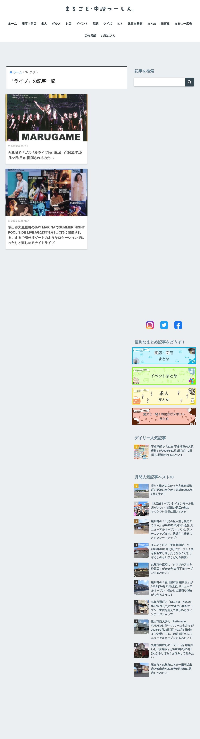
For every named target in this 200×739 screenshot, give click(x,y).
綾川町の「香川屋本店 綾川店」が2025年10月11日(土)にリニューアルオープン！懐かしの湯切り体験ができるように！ (172, 588)
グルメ (56, 23)
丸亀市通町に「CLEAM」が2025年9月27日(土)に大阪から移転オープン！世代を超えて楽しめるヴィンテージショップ (172, 608)
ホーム (12, 23)
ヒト (120, 23)
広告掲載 (90, 35)
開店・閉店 (29, 23)
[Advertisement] (100, 50)
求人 (44, 23)
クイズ (107, 23)
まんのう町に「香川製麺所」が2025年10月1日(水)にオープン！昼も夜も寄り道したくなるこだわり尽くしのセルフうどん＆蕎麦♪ (172, 551)
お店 (68, 23)
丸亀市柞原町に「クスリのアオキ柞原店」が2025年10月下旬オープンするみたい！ (172, 568)
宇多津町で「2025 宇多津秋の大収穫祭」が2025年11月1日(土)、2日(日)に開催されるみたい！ (172, 450)
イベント (82, 23)
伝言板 (165, 23)
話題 (96, 23)
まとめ (151, 23)
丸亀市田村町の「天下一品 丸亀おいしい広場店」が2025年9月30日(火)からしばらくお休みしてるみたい (172, 651)
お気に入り (108, 35)
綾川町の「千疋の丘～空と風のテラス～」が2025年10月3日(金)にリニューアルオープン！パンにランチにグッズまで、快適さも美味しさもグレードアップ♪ (172, 529)
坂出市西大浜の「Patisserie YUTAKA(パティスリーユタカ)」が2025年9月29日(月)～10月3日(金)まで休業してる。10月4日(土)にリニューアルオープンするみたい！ (172, 629)
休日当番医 (135, 23)
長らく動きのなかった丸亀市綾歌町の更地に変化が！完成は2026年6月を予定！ (172, 489)
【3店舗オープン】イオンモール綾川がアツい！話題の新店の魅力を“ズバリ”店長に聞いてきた (172, 507)
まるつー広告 (183, 23)
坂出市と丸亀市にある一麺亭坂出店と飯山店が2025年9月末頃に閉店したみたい (171, 668)
